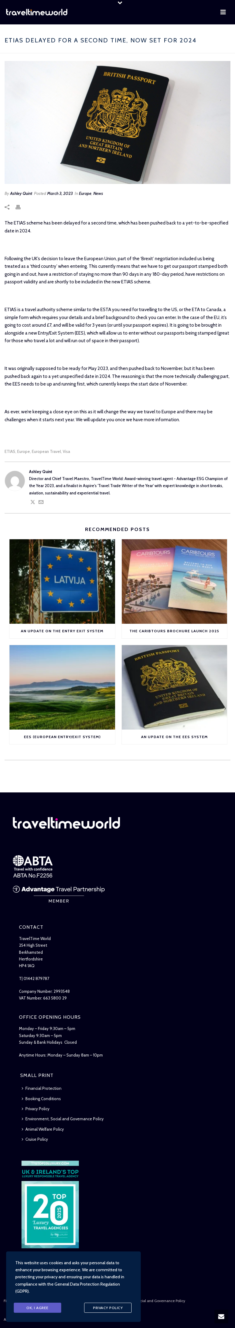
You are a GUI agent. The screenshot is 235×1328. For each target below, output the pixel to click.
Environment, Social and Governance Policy (63, 1118)
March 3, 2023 (60, 193)
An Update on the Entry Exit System (62, 631)
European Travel (46, 452)
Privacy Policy (36, 1108)
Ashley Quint (21, 193)
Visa (66, 452)
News (98, 193)
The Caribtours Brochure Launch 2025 (174, 631)
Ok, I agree (37, 1307)
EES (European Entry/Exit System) (62, 736)
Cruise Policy (35, 1139)
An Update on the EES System (174, 736)
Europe (85, 193)
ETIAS (10, 452)
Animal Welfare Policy (43, 1129)
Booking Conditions (41, 1098)
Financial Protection (42, 1088)
